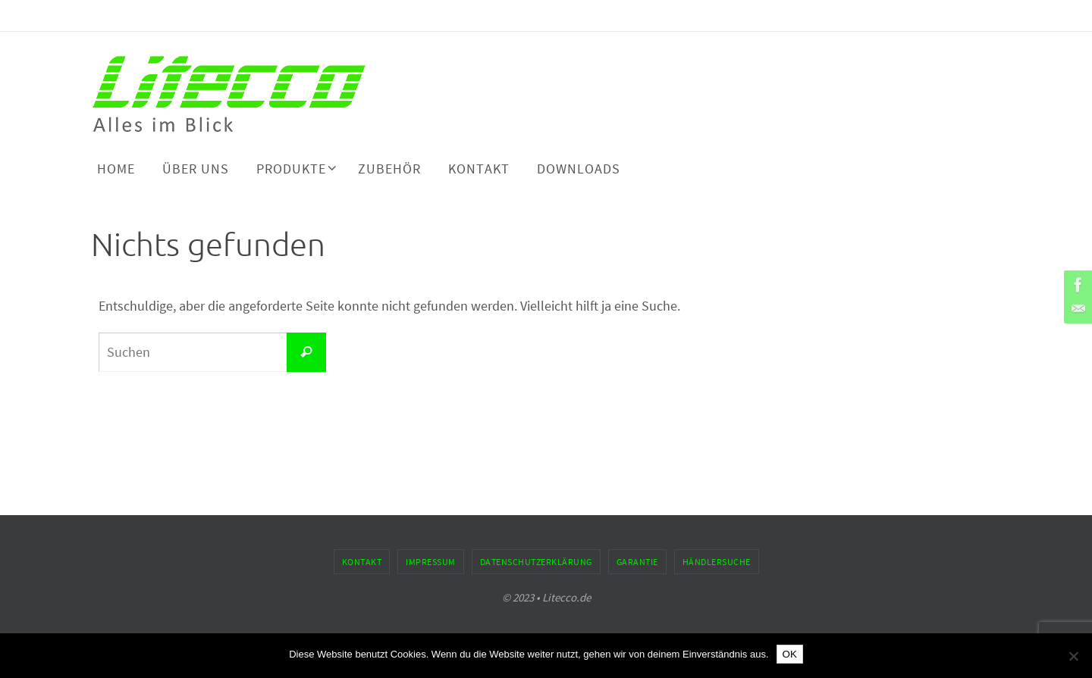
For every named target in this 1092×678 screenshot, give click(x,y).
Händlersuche (716, 561)
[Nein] (1073, 656)
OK (790, 654)
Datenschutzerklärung (536, 561)
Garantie (637, 561)
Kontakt (362, 561)
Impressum (431, 561)
